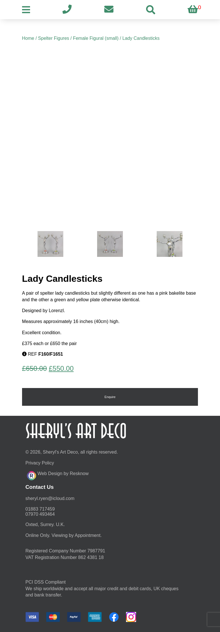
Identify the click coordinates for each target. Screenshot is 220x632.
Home (28, 38)
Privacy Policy (39, 462)
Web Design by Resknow (58, 475)
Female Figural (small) (96, 38)
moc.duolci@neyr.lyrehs (49, 498)
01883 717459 (40, 509)
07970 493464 (40, 514)
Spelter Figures (53, 38)
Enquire (110, 397)
